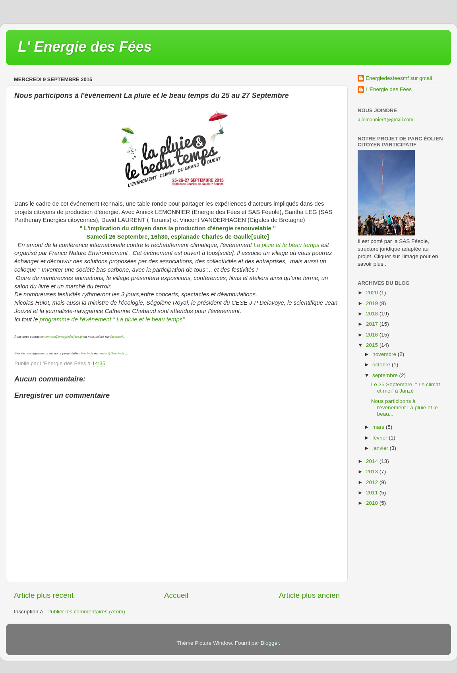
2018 (373, 314)
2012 (373, 482)
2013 (373, 472)
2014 (373, 461)
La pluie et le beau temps (286, 245)
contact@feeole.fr (111, 353)
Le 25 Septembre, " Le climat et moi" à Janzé (405, 387)
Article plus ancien (309, 595)
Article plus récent (44, 595)
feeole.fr (86, 353)
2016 (373, 335)
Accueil (176, 595)
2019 (373, 303)
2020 (373, 293)
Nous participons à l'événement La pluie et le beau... (404, 407)
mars (379, 427)
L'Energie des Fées (389, 89)
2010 (373, 503)
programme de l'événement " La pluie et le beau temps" (111, 319)
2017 (373, 324)
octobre (382, 365)
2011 (373, 493)
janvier (381, 448)
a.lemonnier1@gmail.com (385, 119)
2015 (373, 345)
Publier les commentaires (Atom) (86, 612)
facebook (116, 336)
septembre (385, 375)
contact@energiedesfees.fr (64, 336)
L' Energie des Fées (85, 47)
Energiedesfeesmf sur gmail (399, 78)
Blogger (270, 643)
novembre (385, 354)
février (380, 438)
